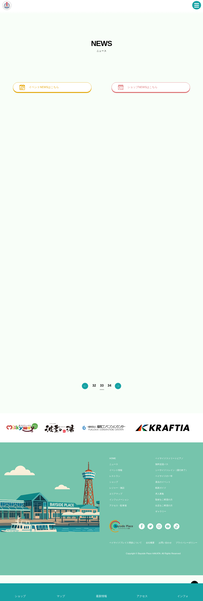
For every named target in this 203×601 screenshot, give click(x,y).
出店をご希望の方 (164, 526)
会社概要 (150, 562)
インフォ (183, 596)
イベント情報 (116, 490)
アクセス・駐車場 (118, 526)
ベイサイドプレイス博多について (123, 562)
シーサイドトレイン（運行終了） (173, 490)
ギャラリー (161, 531)
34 (109, 386)
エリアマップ (116, 514)
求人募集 (160, 514)
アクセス (142, 596)
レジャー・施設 (117, 508)
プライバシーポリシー (189, 562)
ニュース (114, 484)
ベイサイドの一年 (164, 496)
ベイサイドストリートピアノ (170, 478)
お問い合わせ (166, 562)
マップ (61, 596)
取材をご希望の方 (164, 520)
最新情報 (101, 596)
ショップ (114, 502)
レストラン (115, 496)
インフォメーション (120, 520)
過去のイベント (163, 502)
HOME (112, 478)
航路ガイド (161, 508)
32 (94, 386)
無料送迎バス (162, 484)
